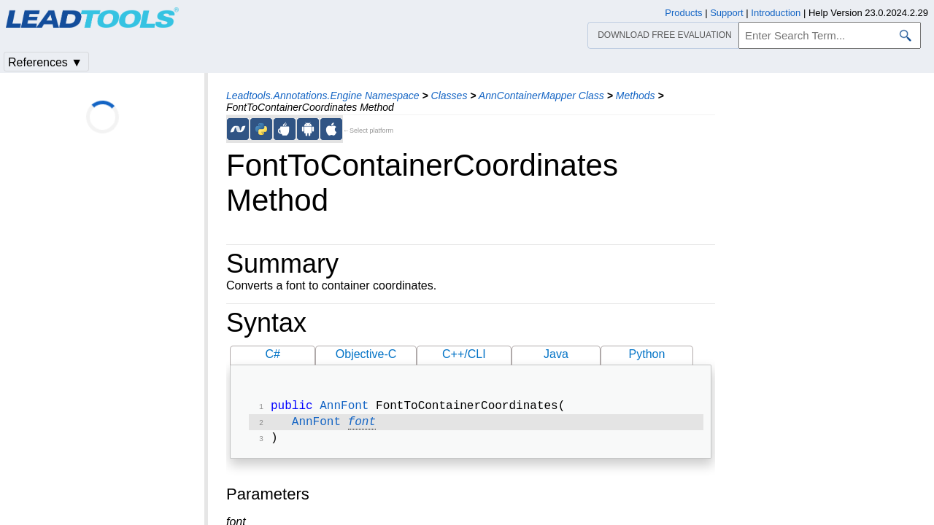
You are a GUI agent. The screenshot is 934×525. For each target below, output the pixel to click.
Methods (635, 95)
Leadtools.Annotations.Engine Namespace (323, 95)
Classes (449, 95)
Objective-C (366, 354)
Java (556, 354)
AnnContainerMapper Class (541, 95)
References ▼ (45, 62)
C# (273, 354)
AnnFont (344, 408)
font (362, 425)
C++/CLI (464, 354)
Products (683, 12)
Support (727, 12)
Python (647, 354)
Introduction (775, 12)
